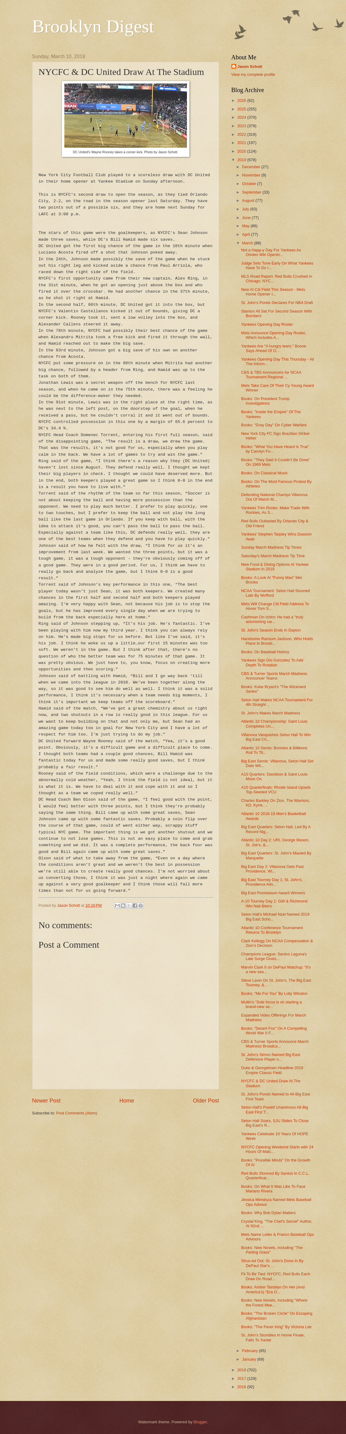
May (246, 226)
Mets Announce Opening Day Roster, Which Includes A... (273, 335)
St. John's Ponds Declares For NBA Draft (277, 302)
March (248, 243)
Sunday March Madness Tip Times (271, 547)
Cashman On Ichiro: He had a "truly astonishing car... (272, 619)
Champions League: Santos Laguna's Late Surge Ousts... (274, 956)
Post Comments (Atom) (76, 1113)
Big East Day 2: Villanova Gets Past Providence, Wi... (272, 868)
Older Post (206, 1101)
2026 (242, 100)
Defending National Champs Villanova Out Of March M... (274, 497)
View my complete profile (253, 74)
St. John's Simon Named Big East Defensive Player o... (270, 1057)
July (246, 209)
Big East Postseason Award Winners (273, 893)
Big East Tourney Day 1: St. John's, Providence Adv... (272, 882)
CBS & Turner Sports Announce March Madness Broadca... (275, 1043)
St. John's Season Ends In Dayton (271, 630)
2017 (242, 1378)
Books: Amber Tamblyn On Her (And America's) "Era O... (273, 1289)
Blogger (200, 1422)
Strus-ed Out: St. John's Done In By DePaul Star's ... (272, 1263)
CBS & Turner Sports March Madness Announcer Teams (274, 675)
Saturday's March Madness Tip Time (273, 556)
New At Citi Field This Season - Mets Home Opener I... (273, 291)
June (247, 217)
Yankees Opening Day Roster (267, 324)
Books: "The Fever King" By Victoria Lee (276, 1327)
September (252, 192)
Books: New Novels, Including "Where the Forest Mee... (274, 1302)
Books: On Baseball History (265, 652)
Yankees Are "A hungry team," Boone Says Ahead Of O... (273, 348)
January (249, 1359)
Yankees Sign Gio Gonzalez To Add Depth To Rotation (272, 662)
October (249, 183)
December (251, 167)
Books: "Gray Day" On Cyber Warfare (274, 425)
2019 (242, 159)
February (250, 1350)
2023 (242, 126)
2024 (242, 117)
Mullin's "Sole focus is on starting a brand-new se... (271, 1004)
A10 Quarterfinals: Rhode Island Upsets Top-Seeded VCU (276, 789)
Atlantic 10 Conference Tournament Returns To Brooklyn (272, 930)
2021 (242, 142)
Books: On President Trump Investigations (265, 401)
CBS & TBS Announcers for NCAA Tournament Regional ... (271, 374)
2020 (242, 151)
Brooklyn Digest (93, 26)
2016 (242, 1386)
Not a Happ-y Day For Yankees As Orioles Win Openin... (271, 252)
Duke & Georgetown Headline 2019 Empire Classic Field (272, 1070)
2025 (242, 109)
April (246, 234)
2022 (242, 134)
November (251, 175)
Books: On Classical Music (264, 473)
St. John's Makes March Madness (270, 713)
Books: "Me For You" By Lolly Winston (274, 993)
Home (126, 1101)
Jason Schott (250, 66)
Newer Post (46, 1101)
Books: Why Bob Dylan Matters (268, 1212)
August (249, 200)
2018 (242, 1370)
